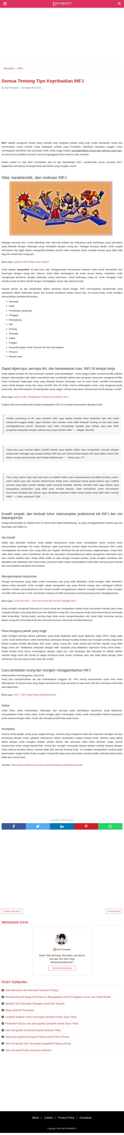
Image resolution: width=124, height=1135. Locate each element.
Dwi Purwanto (64, 951)
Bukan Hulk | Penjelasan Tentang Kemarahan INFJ (41, 398)
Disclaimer (88, 1119)
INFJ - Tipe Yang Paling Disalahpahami (35, 696)
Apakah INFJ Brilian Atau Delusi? (31, 263)
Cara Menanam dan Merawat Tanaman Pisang (31, 992)
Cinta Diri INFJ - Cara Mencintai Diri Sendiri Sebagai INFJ (45, 602)
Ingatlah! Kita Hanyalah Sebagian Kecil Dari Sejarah (35, 1005)
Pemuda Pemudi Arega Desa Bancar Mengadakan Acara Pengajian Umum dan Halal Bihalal (58, 999)
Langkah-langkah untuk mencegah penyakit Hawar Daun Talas (41, 1018)
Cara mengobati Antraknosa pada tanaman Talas (33, 1032)
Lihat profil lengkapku (62, 970)
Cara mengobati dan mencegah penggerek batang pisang (38, 1045)
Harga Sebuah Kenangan (19, 1012)
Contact (48, 1119)
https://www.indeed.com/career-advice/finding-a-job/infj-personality (47, 766)
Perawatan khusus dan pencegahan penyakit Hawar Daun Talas (41, 1025)
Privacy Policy (67, 1119)
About (33, 1119)
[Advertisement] (62, 36)
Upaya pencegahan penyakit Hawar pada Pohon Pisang (37, 1038)
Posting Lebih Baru (12, 913)
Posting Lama (114, 913)
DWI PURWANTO (69, 1131)
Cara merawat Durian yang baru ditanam (28, 1052)
